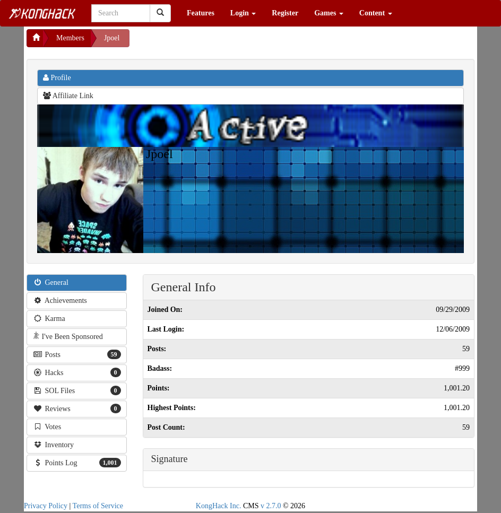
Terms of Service (98, 506)
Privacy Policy (45, 506)
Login (243, 13)
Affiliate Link (68, 96)
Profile (57, 78)
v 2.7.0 (271, 506)
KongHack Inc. (218, 506)
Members (70, 38)
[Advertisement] (214, 42)
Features (200, 13)
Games (328, 13)
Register (285, 13)
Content (375, 13)
